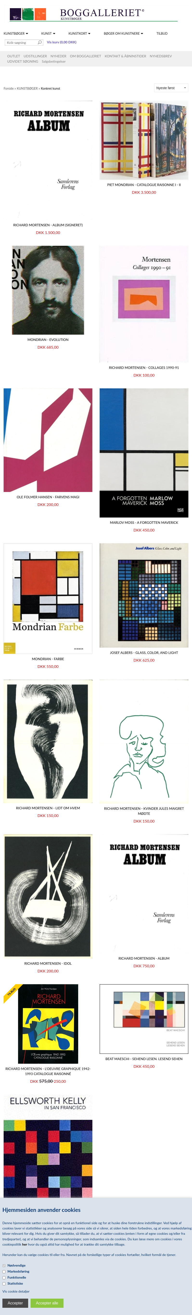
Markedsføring (18, 1271)
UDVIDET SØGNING (22, 61)
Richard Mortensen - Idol (48, 963)
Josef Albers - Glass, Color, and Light (144, 653)
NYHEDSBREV (161, 56)
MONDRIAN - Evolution (47, 340)
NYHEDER (58, 56)
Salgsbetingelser (54, 61)
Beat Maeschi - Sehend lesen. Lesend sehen (143, 1059)
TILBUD (161, 33)
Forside (9, 88)
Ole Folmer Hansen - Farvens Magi (48, 497)
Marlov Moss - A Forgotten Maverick (144, 522)
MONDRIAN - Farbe (48, 659)
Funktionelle (16, 1277)
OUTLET (13, 56)
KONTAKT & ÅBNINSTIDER (125, 56)
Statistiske (15, 1283)
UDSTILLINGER (35, 56)
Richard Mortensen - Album (143, 958)
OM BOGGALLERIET (85, 56)
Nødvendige (16, 1265)
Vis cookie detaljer (16, 1291)
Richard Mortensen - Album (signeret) (48, 225)
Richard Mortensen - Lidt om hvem (48, 808)
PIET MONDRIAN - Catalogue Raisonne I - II (144, 185)
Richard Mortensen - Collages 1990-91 (144, 367)
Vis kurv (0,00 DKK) (61, 42)
